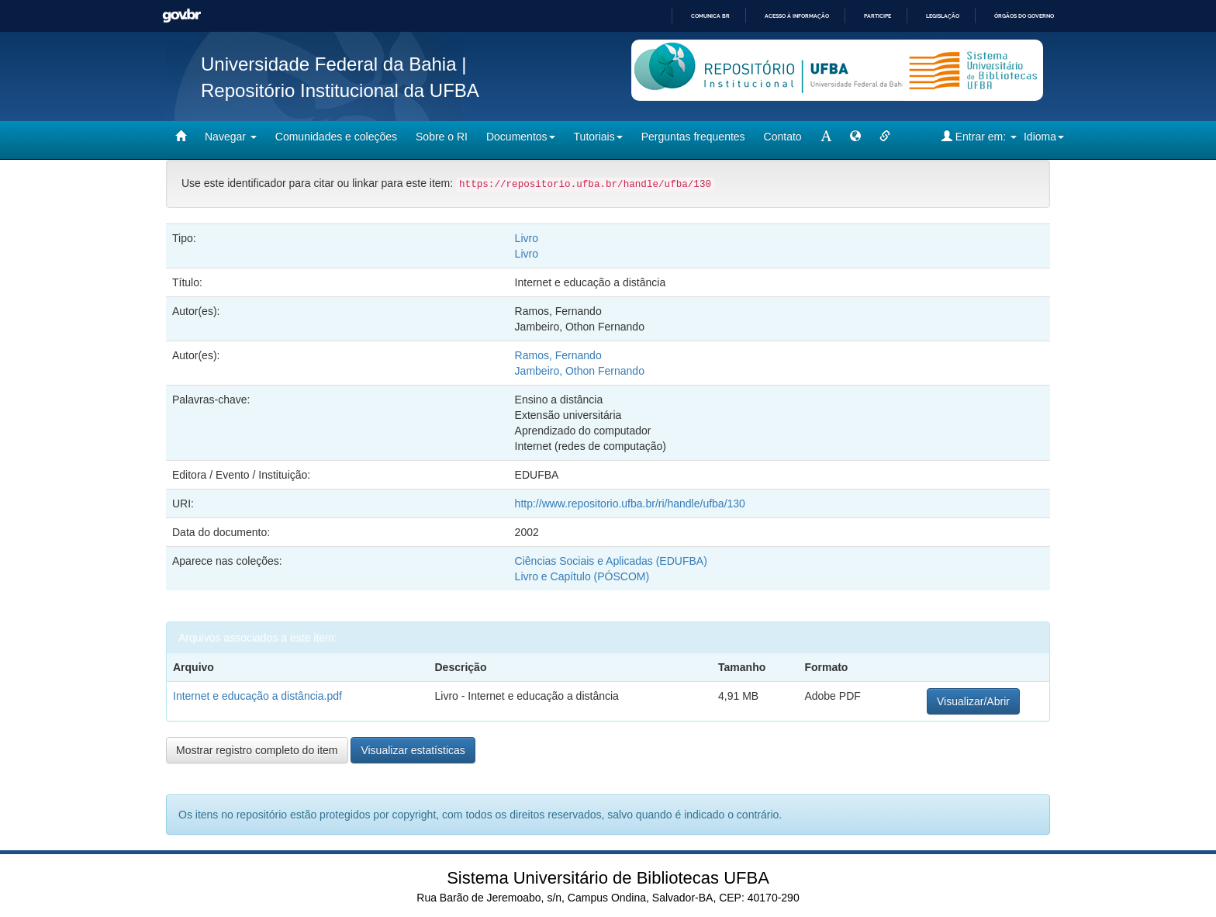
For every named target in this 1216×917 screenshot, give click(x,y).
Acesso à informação (797, 15)
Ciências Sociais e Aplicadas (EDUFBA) (611, 561)
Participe (877, 15)
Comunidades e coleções (336, 136)
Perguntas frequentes (693, 136)
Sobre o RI (442, 136)
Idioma (1044, 136)
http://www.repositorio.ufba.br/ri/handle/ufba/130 (630, 503)
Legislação (942, 15)
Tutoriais (598, 136)
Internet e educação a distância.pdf (257, 696)
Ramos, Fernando (558, 355)
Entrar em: (979, 136)
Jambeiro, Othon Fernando (579, 371)
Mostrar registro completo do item (257, 750)
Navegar (231, 136)
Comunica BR (710, 15)
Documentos (520, 136)
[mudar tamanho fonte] (826, 136)
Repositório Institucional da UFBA (340, 90)
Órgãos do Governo (1024, 15)
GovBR (181, 16)
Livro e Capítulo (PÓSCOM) (582, 576)
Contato (783, 136)
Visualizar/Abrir (973, 701)
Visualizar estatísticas (413, 750)
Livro (526, 238)
